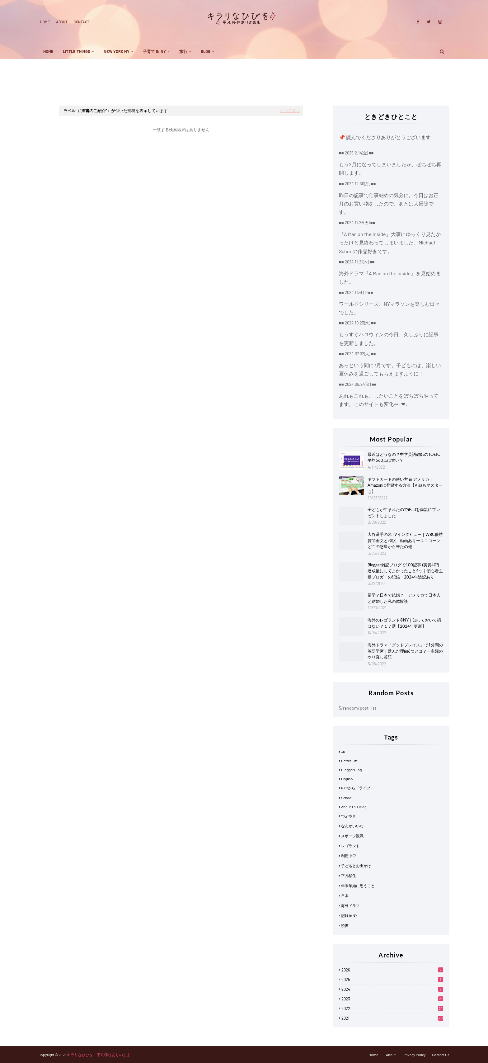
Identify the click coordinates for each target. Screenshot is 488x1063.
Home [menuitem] (48, 51)
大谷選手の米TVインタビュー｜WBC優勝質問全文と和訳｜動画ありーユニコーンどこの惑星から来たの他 (405, 540)
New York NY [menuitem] (116, 51)
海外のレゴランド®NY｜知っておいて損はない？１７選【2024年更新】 (404, 623)
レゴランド (350, 845)
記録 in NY (349, 915)
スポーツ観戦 (352, 836)
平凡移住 (348, 875)
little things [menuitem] (76, 51)
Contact (81, 22)
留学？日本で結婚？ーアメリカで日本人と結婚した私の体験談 (404, 598)
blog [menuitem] (205, 51)
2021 (392, 1018)
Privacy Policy (414, 1054)
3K (343, 751)
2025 (392, 979)
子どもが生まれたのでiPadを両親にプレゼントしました (404, 512)
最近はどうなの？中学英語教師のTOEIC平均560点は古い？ (404, 457)
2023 (392, 998)
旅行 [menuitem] (183, 51)
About (62, 22)
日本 (345, 895)
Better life (349, 760)
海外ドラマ (350, 905)
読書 (345, 925)
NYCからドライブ (355, 788)
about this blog (353, 807)
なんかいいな (352, 826)
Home (45, 22)
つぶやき (348, 816)
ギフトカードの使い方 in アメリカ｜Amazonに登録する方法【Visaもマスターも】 (405, 485)
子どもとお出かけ (356, 865)
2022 (392, 1008)
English (347, 779)
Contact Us (440, 1054)
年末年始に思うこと (358, 885)
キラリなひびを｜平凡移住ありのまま (98, 1054)
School (346, 798)
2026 (392, 969)
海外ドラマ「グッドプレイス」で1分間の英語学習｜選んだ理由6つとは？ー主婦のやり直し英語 (405, 650)
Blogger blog (351, 770)
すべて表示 (290, 110)
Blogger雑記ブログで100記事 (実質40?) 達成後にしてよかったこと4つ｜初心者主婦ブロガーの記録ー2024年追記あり (405, 570)
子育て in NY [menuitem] (154, 51)
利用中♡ (348, 855)
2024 (392, 989)
